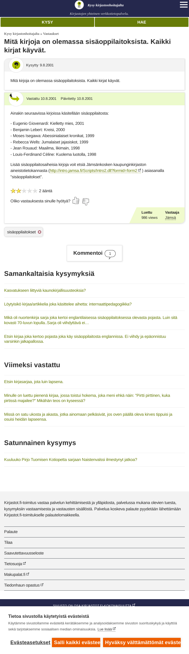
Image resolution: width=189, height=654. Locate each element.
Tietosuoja (13, 563)
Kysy (47, 22)
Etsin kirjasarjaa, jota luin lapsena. (33, 381)
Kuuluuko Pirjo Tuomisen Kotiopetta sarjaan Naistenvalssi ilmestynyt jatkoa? (70, 459)
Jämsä (170, 218)
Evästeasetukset (29, 642)
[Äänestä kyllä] (76, 200)
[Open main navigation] (184, 5)
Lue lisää (105, 629)
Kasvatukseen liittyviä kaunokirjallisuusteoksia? (45, 290)
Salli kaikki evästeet (77, 642)
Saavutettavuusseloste (24, 553)
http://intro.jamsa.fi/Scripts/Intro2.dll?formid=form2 (93, 170)
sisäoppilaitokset (21, 232)
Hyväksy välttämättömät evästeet (143, 642)
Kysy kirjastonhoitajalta (21, 34)
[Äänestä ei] (85, 201)
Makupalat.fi (14, 574)
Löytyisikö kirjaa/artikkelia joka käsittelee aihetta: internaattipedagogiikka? (68, 304)
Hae (141, 22)
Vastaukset (51, 34)
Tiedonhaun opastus (22, 585)
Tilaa (8, 542)
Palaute (11, 531)
